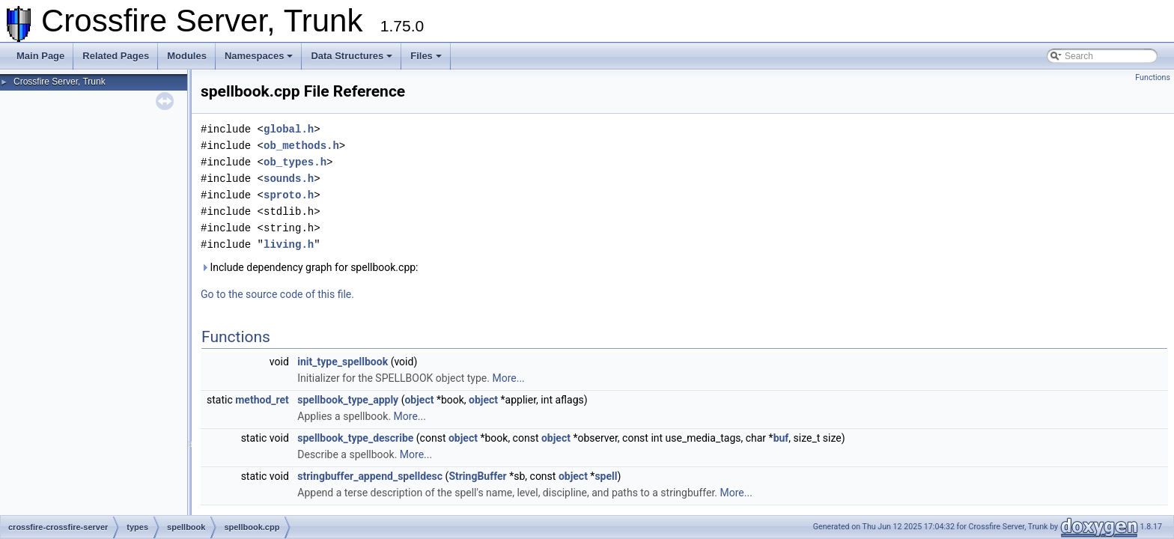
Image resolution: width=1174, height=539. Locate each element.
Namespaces (259, 55)
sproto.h (289, 195)
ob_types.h (295, 162)
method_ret (262, 400)
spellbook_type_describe (355, 438)
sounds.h (289, 178)
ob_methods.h (301, 145)
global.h (289, 129)
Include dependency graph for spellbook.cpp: (310, 267)
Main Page (40, 55)
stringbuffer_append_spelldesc (369, 476)
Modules (187, 55)
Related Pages (115, 55)
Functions (1152, 77)
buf (781, 438)
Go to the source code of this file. (277, 294)
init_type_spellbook (342, 362)
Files (426, 55)
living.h (289, 244)
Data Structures (351, 55)
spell (605, 476)
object (419, 400)
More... (508, 378)
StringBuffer (477, 476)
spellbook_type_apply (347, 400)
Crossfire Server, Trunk (59, 81)
